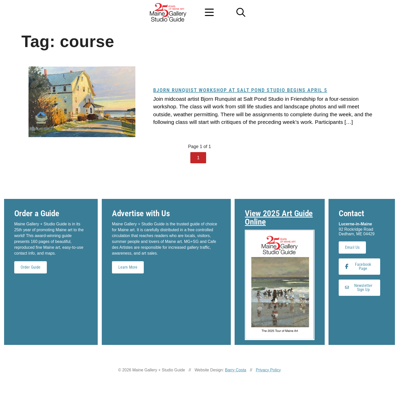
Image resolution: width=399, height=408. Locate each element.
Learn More (128, 267)
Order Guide (31, 267)
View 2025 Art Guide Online (279, 217)
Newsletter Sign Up (358, 287)
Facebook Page (358, 266)
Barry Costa (235, 370)
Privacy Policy (268, 370)
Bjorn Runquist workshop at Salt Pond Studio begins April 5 (240, 90)
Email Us (352, 247)
